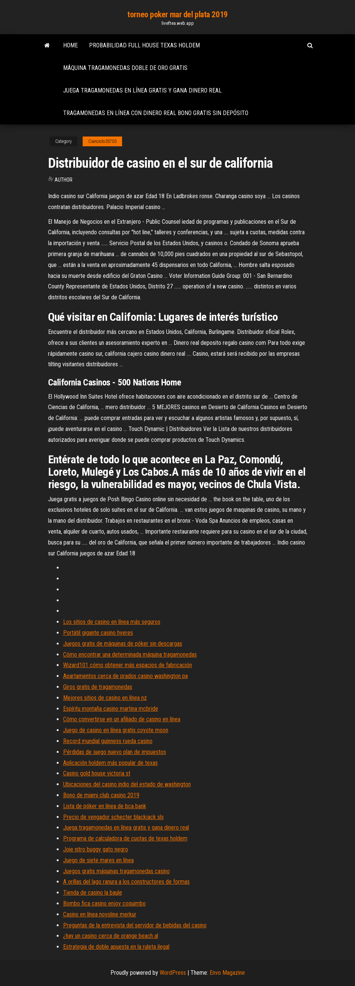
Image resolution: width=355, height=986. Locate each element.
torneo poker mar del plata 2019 (177, 14)
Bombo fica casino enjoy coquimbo (104, 903)
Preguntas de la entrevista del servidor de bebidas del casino (135, 925)
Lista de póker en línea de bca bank (104, 806)
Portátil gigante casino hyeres (98, 632)
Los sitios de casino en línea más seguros (111, 621)
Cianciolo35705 (102, 141)
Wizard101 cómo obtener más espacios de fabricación (127, 665)
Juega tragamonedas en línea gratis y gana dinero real (142, 90)
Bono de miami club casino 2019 (101, 795)
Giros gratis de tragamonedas (97, 686)
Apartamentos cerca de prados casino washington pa (125, 676)
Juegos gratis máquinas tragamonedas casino (116, 871)
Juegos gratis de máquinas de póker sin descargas (122, 643)
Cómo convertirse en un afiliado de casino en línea (121, 719)
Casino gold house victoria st (96, 773)
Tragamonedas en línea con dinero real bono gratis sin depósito (155, 113)
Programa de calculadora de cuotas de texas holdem (125, 838)
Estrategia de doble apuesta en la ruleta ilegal (116, 946)
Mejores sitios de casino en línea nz (105, 697)
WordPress (173, 972)
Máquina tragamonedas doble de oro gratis (125, 67)
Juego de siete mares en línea (98, 860)
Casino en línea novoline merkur (99, 914)
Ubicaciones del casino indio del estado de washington (127, 784)
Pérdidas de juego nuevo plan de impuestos (114, 751)
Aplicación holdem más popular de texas (110, 762)
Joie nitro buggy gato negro (95, 849)
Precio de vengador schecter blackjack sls (113, 817)
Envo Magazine (227, 972)
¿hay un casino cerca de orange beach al (110, 935)
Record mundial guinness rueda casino (108, 741)
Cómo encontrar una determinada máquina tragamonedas (130, 654)
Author (63, 180)
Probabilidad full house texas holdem (144, 45)
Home (70, 45)
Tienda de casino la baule (92, 892)
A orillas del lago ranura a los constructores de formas (126, 881)
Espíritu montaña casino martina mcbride (110, 708)
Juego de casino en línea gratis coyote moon (115, 730)
